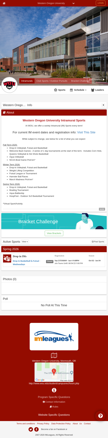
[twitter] (30, 429)
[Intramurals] (27, 80)
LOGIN (101, 3)
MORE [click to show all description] (102, 209)
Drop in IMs (19, 256)
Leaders (99, 90)
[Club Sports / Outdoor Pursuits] (52, 80)
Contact (87, 424)
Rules (55, 406)
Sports (61, 90)
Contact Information (55, 402)
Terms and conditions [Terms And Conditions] (26, 424)
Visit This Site (86, 132)
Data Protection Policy (61, 424)
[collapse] (103, 105)
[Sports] (60, 90)
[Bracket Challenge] (80, 80)
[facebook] (36, 429)
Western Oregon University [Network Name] (51, 3)
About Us (77, 424)
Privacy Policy (43, 424)
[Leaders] (98, 90)
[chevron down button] (73, 3)
